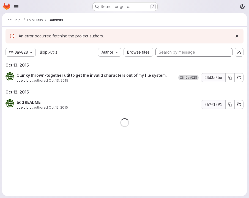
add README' (29, 102)
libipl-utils (49, 52)
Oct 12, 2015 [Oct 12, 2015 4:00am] (58, 107)
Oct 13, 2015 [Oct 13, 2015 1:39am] (58, 80)
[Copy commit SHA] (230, 77)
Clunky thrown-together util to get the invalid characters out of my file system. (92, 75)
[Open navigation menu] (16, 6)
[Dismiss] (237, 36)
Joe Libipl (24, 80)
